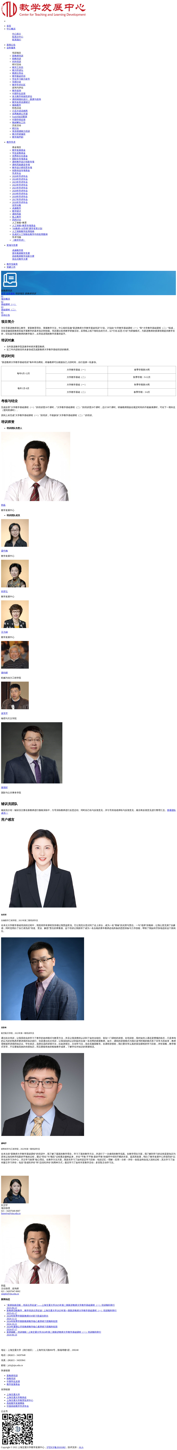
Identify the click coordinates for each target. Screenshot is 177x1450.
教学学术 (11, 142)
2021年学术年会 (20, 188)
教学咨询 (16, 90)
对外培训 (16, 61)
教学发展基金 (18, 150)
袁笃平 (4, 713)
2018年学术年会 (20, 196)
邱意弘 (4, 591)
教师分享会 (17, 73)
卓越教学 (16, 208)
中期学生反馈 (18, 93)
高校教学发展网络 (15, 1403)
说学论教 (16, 205)
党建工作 (11, 267)
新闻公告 (11, 45)
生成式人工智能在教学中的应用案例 (30, 234)
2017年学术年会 (20, 199)
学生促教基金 (18, 153)
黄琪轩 (4, 787)
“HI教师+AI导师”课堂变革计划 (27, 228)
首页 (9, 26)
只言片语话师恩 (20, 111)
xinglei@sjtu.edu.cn (10, 1294)
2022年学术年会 (20, 185)
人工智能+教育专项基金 (24, 225)
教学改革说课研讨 (21, 102)
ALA (81, 1447)
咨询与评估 (17, 87)
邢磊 (3, 505)
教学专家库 (12, 264)
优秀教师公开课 (20, 114)
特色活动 (16, 108)
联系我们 (16, 40)
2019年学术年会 (20, 193)
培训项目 (16, 53)
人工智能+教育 (19, 222)
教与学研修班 (18, 134)
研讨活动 (16, 64)
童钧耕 (4, 673)
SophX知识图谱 (19, 117)
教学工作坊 (17, 67)
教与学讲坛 (17, 70)
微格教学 (16, 105)
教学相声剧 (17, 137)
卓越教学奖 (17, 250)
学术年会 (16, 173)
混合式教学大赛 (20, 259)
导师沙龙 (16, 82)
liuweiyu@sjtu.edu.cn (10, 1213)
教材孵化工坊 (18, 122)
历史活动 (16, 125)
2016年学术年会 (20, 202)
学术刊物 (16, 237)
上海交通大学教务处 (17, 1397)
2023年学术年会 (20, 182)
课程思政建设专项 (21, 164)
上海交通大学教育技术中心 (20, 1400)
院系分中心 (17, 37)
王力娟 (4, 632)
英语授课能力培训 (21, 131)
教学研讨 (16, 211)
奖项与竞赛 (12, 245)
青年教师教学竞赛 (21, 253)
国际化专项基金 (20, 159)
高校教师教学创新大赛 (23, 256)
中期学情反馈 (18, 119)
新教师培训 (17, 56)
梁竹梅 (4, 551)
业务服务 (11, 48)
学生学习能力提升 (21, 79)
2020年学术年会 (20, 191)
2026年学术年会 (20, 176)
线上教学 (16, 217)
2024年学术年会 (20, 179)
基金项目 (16, 147)
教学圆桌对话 (18, 76)
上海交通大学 (13, 1394)
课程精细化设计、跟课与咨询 (26, 99)
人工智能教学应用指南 (23, 231)
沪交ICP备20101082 (56, 1447)
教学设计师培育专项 (22, 167)
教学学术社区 (18, 85)
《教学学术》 (18, 240)
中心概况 (11, 29)
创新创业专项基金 (21, 170)
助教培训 (16, 58)
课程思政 (16, 214)
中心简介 (16, 34)
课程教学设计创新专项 (23, 162)
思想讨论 (16, 220)
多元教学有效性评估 (22, 96)
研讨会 (15, 128)
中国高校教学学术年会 (18, 1406)
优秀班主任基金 (20, 156)
